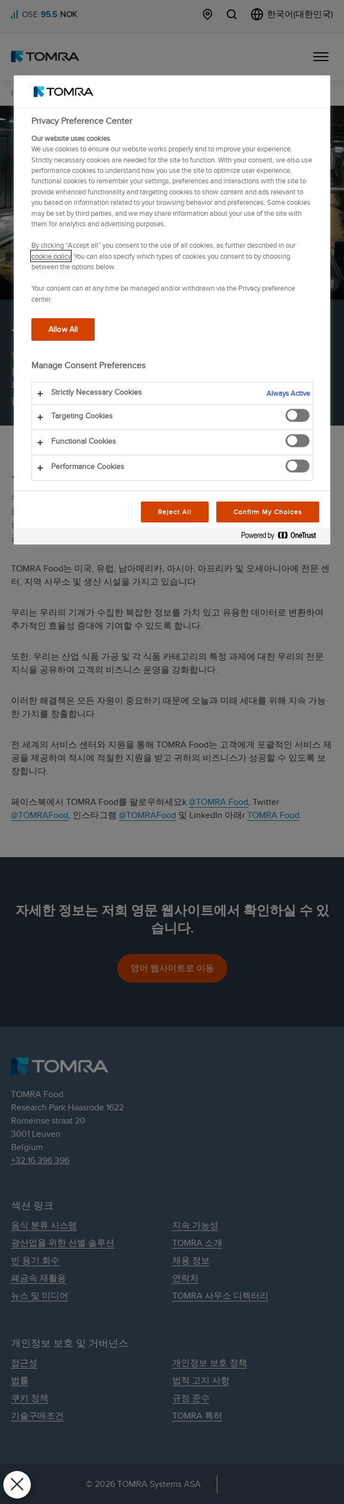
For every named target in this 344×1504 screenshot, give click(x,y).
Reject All (175, 511)
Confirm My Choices (267, 511)
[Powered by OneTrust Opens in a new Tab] (283, 537)
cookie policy (50, 256)
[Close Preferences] (17, 1484)
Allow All (63, 329)
